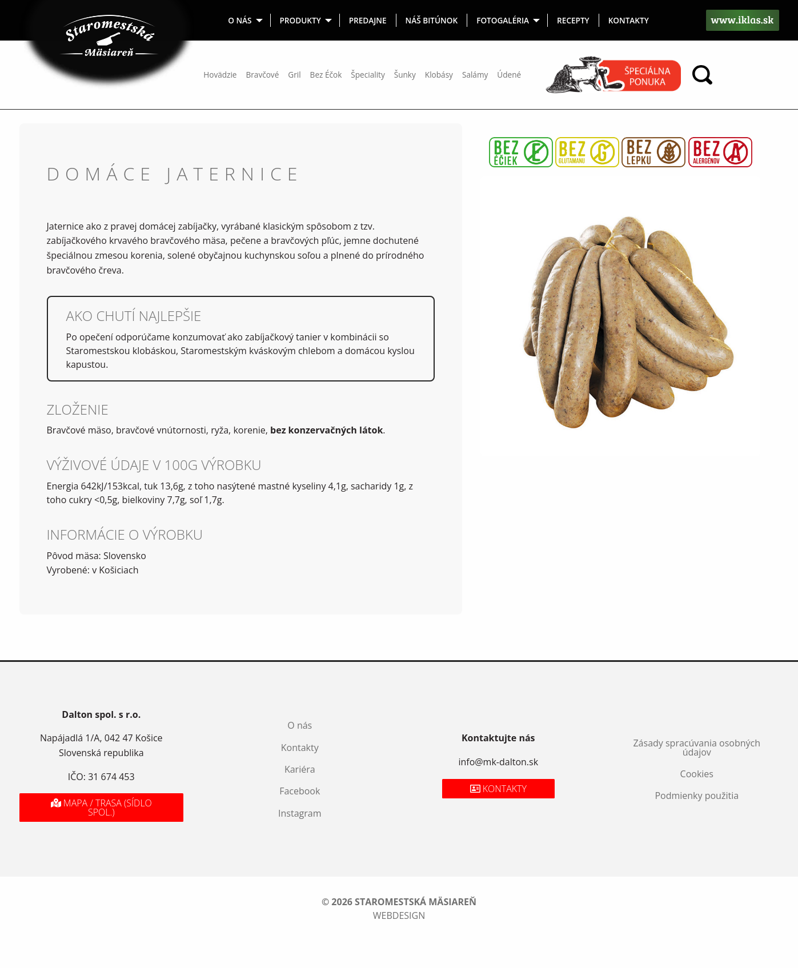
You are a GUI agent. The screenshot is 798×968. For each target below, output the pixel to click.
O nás (239, 20)
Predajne (368, 20)
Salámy (475, 74)
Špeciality (367, 74)
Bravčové (262, 74)
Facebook (299, 791)
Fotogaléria (502, 20)
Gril (294, 74)
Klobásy (439, 74)
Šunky (405, 74)
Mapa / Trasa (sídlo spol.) (101, 807)
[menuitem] (244, 20)
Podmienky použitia (697, 795)
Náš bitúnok (432, 20)
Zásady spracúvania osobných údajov (696, 747)
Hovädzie (219, 74)
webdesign (399, 915)
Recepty (573, 20)
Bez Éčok (326, 74)
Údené (509, 74)
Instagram (299, 813)
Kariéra (299, 769)
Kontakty (628, 20)
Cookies (696, 774)
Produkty (300, 20)
